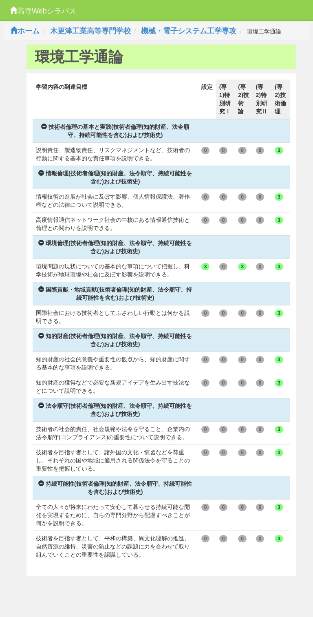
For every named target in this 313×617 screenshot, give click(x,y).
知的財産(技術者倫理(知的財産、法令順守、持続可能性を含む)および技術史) (115, 340)
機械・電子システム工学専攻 (188, 31)
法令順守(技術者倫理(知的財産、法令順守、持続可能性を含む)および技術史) (115, 409)
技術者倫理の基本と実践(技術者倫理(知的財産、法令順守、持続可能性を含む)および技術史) (115, 131)
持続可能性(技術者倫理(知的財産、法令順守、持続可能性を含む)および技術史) (115, 487)
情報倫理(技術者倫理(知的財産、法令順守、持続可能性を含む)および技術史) (115, 177)
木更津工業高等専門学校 (90, 31)
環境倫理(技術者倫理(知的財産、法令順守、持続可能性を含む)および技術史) (115, 247)
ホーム (25, 31)
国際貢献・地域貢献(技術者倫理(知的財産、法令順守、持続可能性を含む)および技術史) (115, 293)
